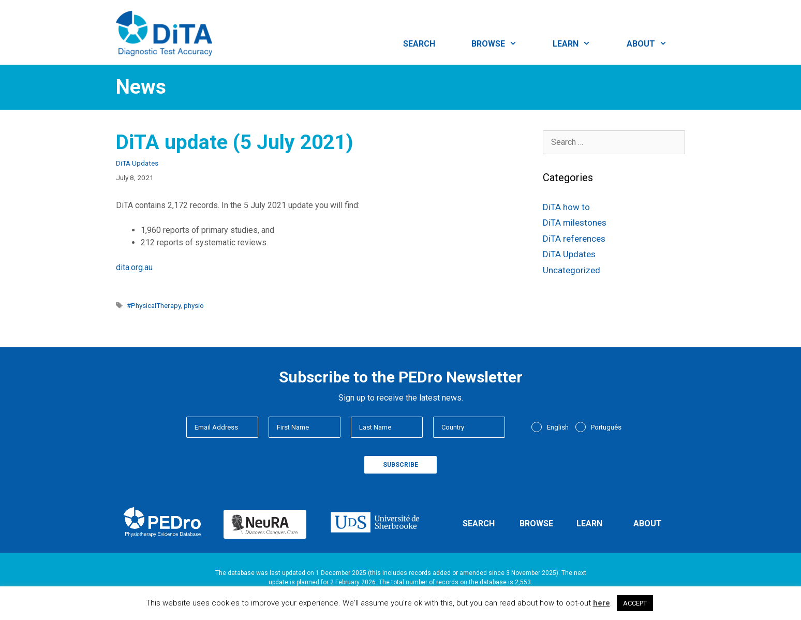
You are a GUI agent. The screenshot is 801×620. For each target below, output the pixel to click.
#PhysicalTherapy (154, 305)
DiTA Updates (137, 163)
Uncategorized (571, 270)
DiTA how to (566, 207)
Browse (503, 44)
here (601, 603)
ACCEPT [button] (635, 603)
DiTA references (574, 238)
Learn (581, 44)
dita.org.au (134, 267)
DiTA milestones (574, 222)
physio (194, 305)
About (656, 44)
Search (419, 44)
